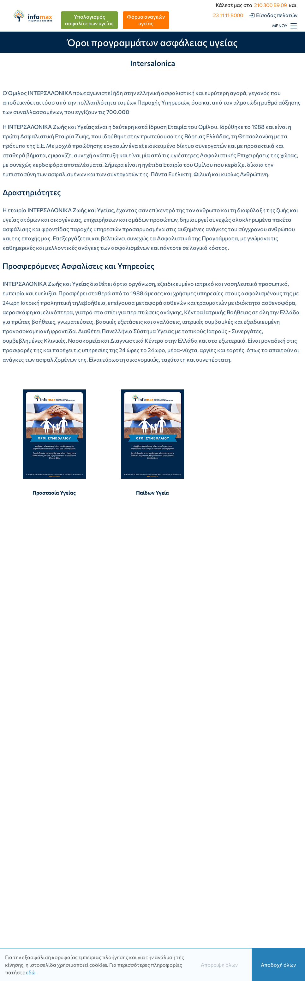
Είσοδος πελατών (276, 15)
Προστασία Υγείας (54, 442)
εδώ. (31, 973)
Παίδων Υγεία (152, 442)
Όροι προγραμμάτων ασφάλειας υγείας (152, 42)
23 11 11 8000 (228, 15)
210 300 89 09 (270, 5)
